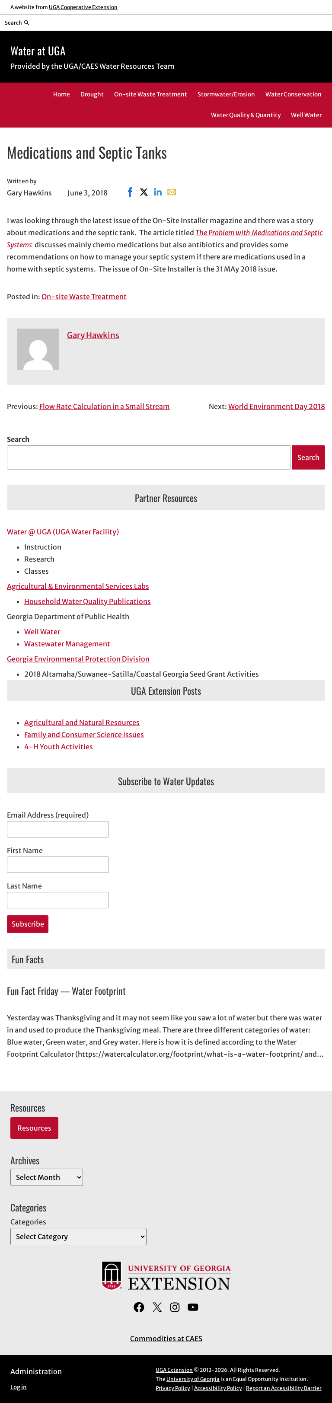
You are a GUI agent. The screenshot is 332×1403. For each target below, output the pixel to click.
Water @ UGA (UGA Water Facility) (63, 531)
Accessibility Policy (218, 1388)
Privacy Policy (173, 1388)
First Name (25, 850)
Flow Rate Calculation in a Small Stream (104, 406)
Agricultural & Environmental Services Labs (78, 586)
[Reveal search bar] (17, 22)
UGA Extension (174, 1370)
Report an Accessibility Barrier (284, 1388)
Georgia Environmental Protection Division (78, 659)
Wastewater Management (67, 643)
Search (18, 439)
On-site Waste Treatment (84, 296)
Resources (34, 1128)
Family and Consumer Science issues (84, 734)
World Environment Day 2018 (276, 406)
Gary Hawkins (93, 335)
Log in (18, 1387)
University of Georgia (193, 1379)
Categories (28, 1222)
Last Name (24, 886)
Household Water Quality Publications (87, 601)
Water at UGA (37, 50)
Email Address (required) (48, 815)
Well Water (42, 631)
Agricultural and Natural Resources (82, 722)
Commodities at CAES (166, 1338)
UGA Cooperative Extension (83, 7)
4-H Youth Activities (58, 746)
